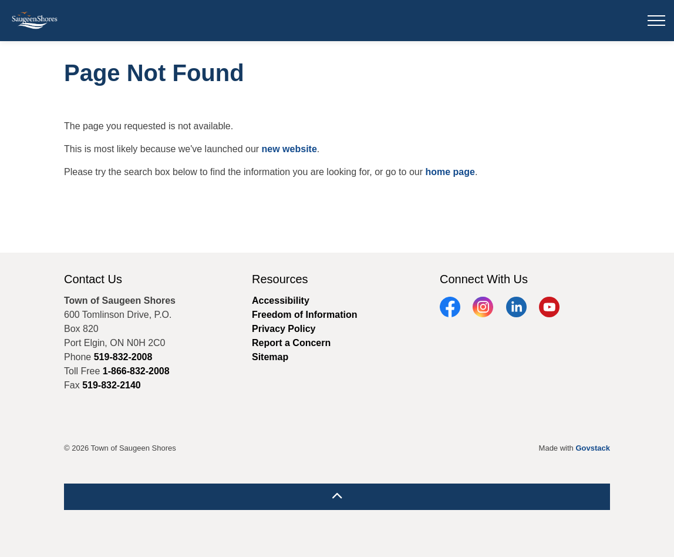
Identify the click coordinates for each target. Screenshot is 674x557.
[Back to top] (337, 497)
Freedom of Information (305, 315)
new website (289, 149)
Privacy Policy (284, 329)
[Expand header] (656, 20)
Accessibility (280, 301)
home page (449, 172)
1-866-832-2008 (136, 371)
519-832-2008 (123, 357)
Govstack (592, 448)
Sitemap (270, 357)
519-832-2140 (111, 385)
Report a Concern (291, 343)
